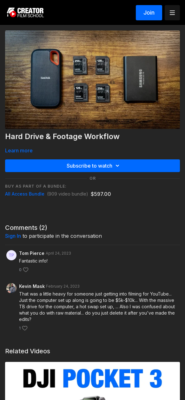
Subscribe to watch (94, 166)
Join (149, 12)
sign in (13, 236)
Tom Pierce (31, 253)
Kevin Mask (32, 286)
